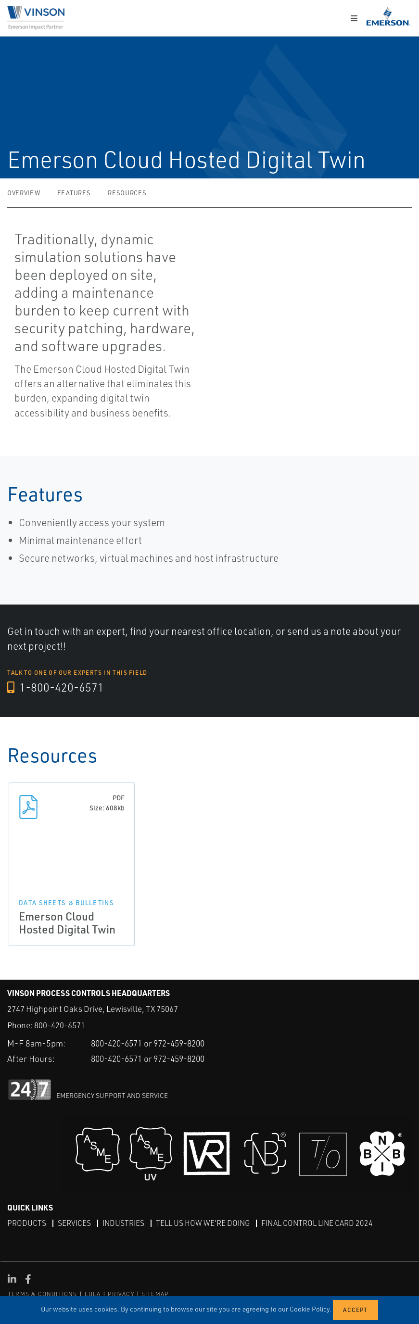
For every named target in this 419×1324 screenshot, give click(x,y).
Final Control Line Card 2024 (322, 1223)
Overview (23, 193)
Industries (124, 1223)
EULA (93, 1294)
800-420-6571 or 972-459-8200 (153, 1043)
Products (26, 1223)
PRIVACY (121, 1294)
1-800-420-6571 (56, 688)
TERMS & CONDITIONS (42, 1294)
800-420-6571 (59, 1026)
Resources (127, 193)
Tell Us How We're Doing (205, 1223)
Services (74, 1223)
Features (73, 193)
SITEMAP (154, 1294)
